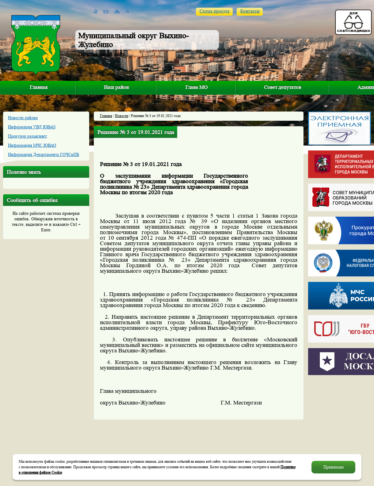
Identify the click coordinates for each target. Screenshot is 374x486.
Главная (39, 87)
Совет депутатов (282, 87)
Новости (121, 115)
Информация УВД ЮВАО (31, 126)
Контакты (250, 11)
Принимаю (333, 467)
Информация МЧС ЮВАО (32, 145)
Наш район (116, 87)
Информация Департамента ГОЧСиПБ (43, 154)
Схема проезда (215, 11)
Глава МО (196, 87)
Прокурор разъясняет (27, 136)
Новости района (23, 117)
